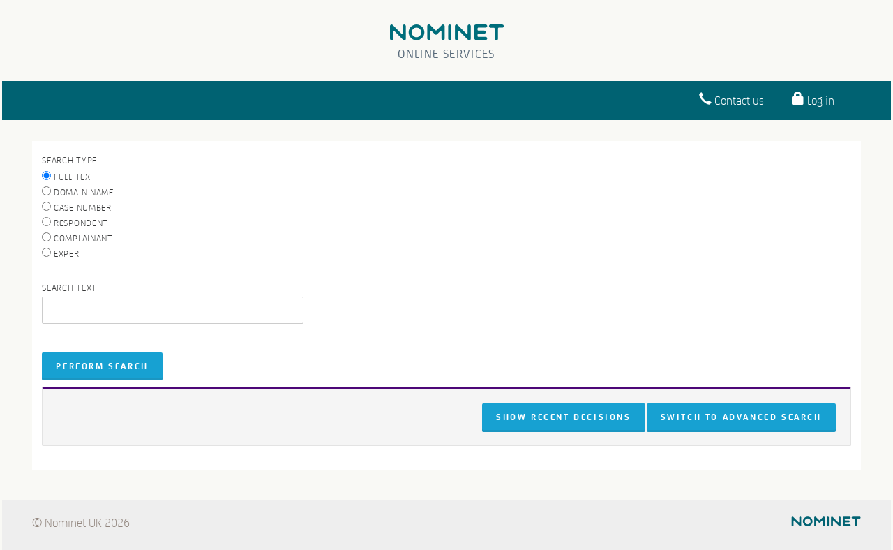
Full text (69, 176)
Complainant (77, 238)
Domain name (77, 192)
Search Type (69, 160)
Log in (813, 99)
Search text (69, 288)
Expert (63, 253)
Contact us (731, 99)
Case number (76, 207)
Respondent (75, 222)
